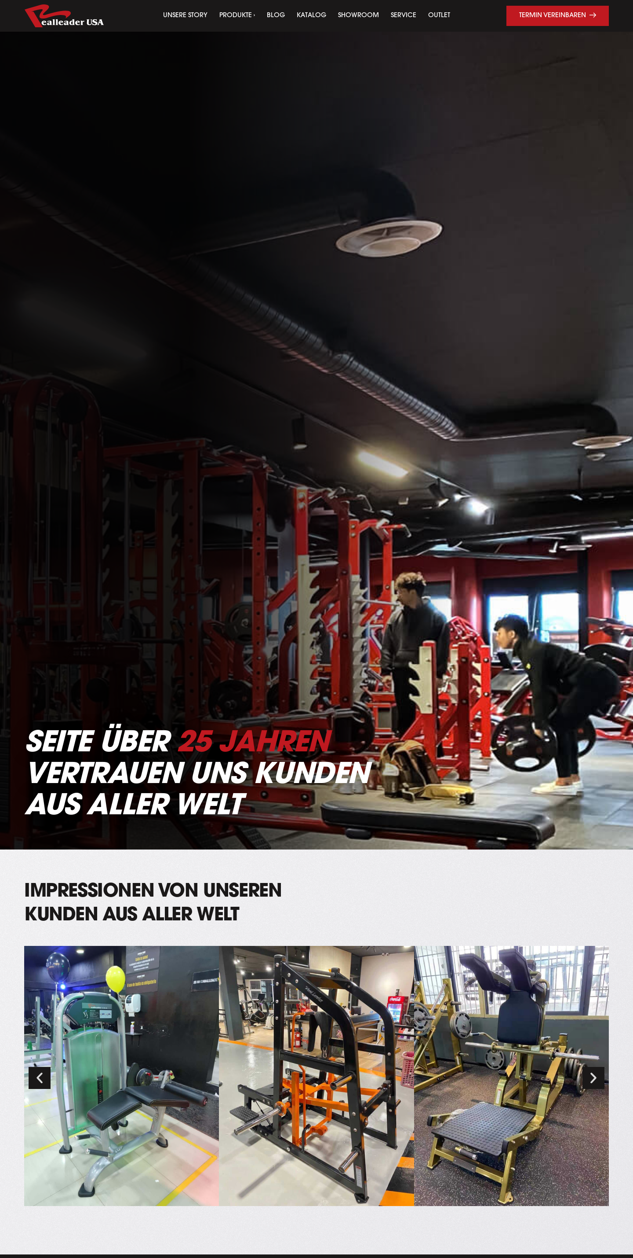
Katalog (311, 15)
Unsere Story (185, 15)
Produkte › (237, 15)
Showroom (358, 15)
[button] (40, 1078)
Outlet (439, 15)
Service (403, 15)
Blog (276, 15)
